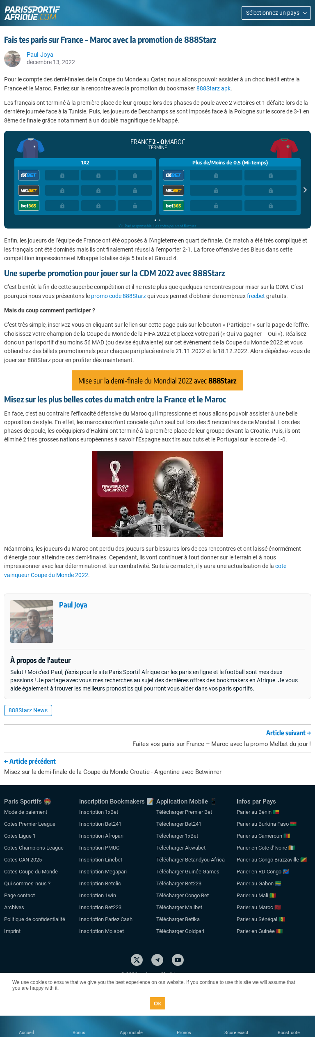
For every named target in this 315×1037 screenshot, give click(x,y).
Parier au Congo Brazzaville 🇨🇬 (272, 860)
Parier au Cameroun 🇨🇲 (263, 836)
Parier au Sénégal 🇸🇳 (261, 919)
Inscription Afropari (101, 836)
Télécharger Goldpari (180, 931)
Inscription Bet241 (100, 824)
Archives (14, 907)
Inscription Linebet (100, 860)
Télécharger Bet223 (178, 883)
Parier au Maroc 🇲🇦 (259, 907)
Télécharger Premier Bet (184, 812)
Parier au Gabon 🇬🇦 (259, 883)
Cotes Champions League (34, 848)
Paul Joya (73, 604)
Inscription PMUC (99, 848)
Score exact (236, 1032)
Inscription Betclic (100, 883)
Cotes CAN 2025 (23, 860)
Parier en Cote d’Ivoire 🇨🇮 (266, 848)
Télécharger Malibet (179, 907)
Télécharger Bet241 (178, 824)
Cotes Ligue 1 (20, 836)
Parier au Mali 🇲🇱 (256, 895)
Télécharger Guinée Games (187, 871)
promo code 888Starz (118, 296)
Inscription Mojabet (101, 931)
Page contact (19, 895)
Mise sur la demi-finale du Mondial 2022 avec (157, 380)
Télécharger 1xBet (177, 836)
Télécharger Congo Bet (182, 895)
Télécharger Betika (178, 919)
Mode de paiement (25, 812)
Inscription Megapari (103, 871)
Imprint (12, 931)
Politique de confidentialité (34, 919)
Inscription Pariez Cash (105, 919)
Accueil (26, 1032)
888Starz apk (213, 88)
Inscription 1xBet (98, 812)
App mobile (131, 1032)
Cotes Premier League (29, 824)
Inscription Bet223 (100, 907)
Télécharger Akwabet (180, 848)
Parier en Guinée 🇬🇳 (260, 931)
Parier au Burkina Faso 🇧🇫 (267, 824)
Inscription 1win (97, 895)
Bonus (79, 1032)
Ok (157, 1003)
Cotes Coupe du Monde (31, 871)
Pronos (184, 1032)
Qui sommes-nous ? (27, 883)
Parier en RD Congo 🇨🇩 (263, 871)
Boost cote (289, 1032)
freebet (256, 296)
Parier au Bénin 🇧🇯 (258, 812)
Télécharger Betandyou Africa (190, 860)
